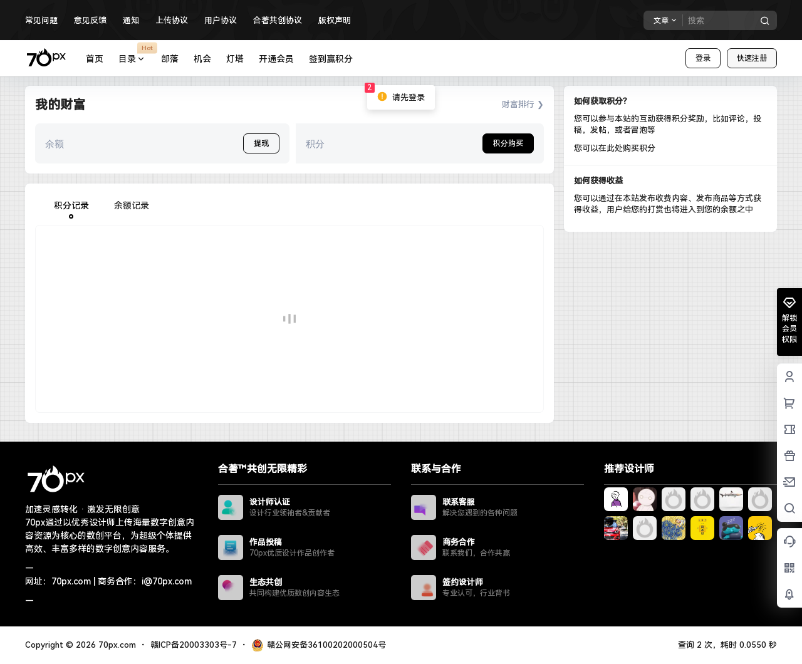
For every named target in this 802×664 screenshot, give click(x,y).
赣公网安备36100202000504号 (318, 645)
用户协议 (220, 20)
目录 (136, 59)
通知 (131, 20)
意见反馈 (90, 20)
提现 (261, 143)
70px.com (116, 645)
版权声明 (334, 20)
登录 (703, 58)
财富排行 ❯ (523, 104)
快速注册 (752, 58)
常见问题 (41, 20)
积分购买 (508, 143)
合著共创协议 (277, 20)
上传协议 (171, 20)
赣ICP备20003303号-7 (193, 645)
